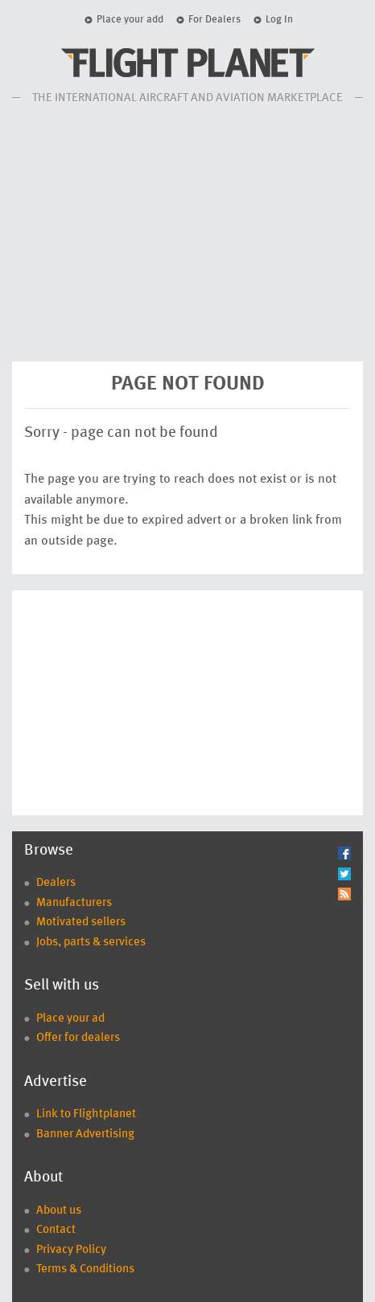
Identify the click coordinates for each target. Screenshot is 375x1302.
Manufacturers (74, 903)
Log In (279, 19)
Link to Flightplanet (86, 1114)
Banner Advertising (85, 1135)
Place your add (130, 19)
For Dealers (214, 19)
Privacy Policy (71, 1250)
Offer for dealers (78, 1038)
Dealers (56, 883)
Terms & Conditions (85, 1269)
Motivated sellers (81, 922)
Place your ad (70, 1019)
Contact (56, 1230)
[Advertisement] (187, 232)
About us (58, 1211)
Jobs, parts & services (91, 943)
